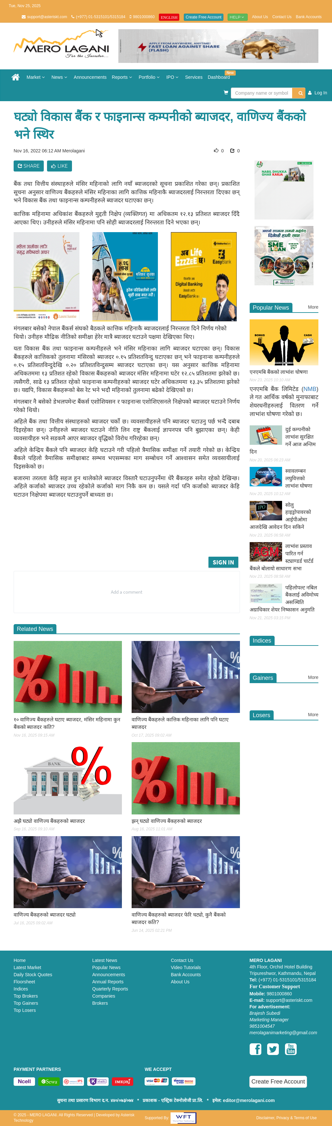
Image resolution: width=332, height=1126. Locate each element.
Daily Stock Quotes (33, 974)
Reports (123, 77)
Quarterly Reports (110, 988)
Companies (103, 996)
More (313, 307)
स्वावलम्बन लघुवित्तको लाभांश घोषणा (298, 478)
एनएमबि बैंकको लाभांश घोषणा (279, 372)
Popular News (106, 967)
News (60, 77)
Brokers (100, 1003)
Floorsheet (24, 981)
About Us (260, 17)
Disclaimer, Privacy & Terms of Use (286, 1118)
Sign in (223, 562)
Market (36, 77)
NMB (309, 389)
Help (238, 17)
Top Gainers (26, 1003)
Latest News (104, 960)
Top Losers (25, 1010)
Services (194, 77)
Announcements (90, 77)
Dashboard (220, 75)
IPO (173, 77)
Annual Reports (108, 981)
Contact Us (281, 17)
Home (20, 960)
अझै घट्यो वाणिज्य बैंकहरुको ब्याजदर (49, 821)
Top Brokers (26, 996)
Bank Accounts (309, 17)
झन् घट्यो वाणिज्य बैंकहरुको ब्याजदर (167, 821)
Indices (21, 988)
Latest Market (27, 967)
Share (29, 166)
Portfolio (150, 77)
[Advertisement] (136, 537)
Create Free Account (203, 17)
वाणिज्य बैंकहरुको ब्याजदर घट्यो (45, 915)
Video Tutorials (186, 967)
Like (59, 166)
